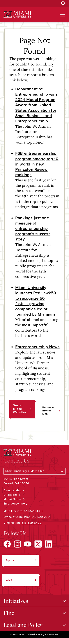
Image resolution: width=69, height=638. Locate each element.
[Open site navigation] (63, 14)
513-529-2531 (41, 517)
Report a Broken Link (48, 410)
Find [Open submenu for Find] (9, 612)
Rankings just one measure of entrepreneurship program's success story (32, 228)
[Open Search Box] (63, 3)
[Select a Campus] (34, 471)
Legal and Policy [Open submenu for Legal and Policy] (23, 624)
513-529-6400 (32, 523)
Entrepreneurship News (37, 346)
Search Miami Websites (19, 409)
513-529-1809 (34, 511)
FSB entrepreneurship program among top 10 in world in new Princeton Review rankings (37, 164)
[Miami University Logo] (17, 14)
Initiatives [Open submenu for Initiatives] (15, 600)
